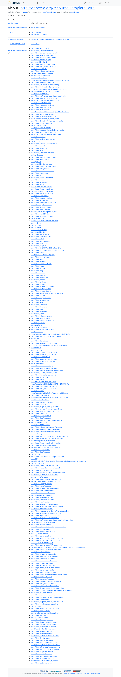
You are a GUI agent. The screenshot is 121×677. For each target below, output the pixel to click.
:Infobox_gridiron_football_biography (45, 649)
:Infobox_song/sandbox (40, 502)
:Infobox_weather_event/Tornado (44, 368)
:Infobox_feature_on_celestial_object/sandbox (48, 472)
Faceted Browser (91, 3)
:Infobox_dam (37, 175)
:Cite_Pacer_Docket (39, 230)
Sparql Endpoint (105, 3)
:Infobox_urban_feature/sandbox (43, 572)
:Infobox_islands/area (39, 615)
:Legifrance (36, 162)
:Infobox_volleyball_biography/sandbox (46, 581)
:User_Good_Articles (39, 69)
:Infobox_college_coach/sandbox (43, 584)
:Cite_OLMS (36, 454)
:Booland (35, 44)
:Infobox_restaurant (39, 182)
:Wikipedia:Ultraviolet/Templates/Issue (45, 447)
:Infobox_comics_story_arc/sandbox (44, 556)
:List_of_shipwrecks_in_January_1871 (45, 100)
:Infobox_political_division (41, 291)
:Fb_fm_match (37, 332)
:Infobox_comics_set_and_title (42, 105)
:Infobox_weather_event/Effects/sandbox (46, 545)
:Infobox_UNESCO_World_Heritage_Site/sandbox (49, 574)
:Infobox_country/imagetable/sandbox (45, 429)
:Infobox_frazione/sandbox (41, 577)
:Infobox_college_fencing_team (43, 71)
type (10, 32)
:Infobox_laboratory (39, 146)
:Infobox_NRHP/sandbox (40, 552)
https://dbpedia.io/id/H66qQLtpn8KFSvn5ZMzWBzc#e (50, 384)
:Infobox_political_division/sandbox (44, 475)
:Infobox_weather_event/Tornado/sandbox (47, 549)
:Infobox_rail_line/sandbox (41, 593)
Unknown (23, 12)
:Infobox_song (37, 309)
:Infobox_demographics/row (42, 620)
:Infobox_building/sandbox (41, 631)
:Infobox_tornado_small (40, 611)
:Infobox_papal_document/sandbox (44, 604)
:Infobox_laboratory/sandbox (42, 658)
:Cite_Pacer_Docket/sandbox (42, 543)
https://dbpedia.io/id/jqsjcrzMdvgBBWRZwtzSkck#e (49, 89)
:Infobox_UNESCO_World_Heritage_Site (46, 248)
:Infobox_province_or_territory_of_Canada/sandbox (50, 511)
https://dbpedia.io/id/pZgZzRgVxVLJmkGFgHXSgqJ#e (49, 393)
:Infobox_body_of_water (40, 257)
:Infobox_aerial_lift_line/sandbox (43, 624)
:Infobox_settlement (39, 305)
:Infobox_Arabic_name (40, 234)
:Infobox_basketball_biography (43, 255)
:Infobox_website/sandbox (41, 654)
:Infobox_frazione (38, 137)
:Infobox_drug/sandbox (40, 452)
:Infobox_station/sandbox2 (41, 599)
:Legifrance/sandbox (39, 477)
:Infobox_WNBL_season (40, 425)
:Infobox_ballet (37, 150)
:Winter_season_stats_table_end (43, 382)
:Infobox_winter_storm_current (43, 663)
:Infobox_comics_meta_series (42, 171)
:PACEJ (34, 459)
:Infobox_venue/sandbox (41, 413)
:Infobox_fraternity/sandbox (42, 640)
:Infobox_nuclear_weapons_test (43, 139)
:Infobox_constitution (39, 173)
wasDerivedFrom (15, 39)
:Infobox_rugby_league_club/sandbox (45, 515)
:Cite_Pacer (36, 227)
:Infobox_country (38, 266)
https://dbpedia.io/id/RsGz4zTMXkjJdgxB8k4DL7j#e (49, 345)
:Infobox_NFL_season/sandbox (43, 493)
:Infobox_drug (37, 271)
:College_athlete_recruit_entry (42, 191)
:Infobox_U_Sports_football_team (44, 361)
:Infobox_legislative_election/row (43, 116)
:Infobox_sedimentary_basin (42, 51)
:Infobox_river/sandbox (40, 110)
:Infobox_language (38, 284)
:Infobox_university (39, 311)
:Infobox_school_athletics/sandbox (44, 642)
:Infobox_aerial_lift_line (40, 214)
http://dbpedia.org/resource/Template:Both (58, 7)
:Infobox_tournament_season (42, 330)
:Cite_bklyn (36, 606)
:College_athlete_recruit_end (42, 189)
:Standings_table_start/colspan (43, 441)
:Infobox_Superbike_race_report (43, 375)
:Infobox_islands (38, 280)
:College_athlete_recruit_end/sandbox (45, 568)
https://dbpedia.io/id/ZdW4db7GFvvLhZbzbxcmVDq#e (50, 80)
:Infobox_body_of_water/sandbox (44, 561)
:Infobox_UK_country (39, 243)
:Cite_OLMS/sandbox (39, 463)
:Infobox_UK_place (38, 246)
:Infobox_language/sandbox (42, 563)
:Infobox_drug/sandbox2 (41, 418)
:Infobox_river (37, 302)
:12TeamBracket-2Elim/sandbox (43, 629)
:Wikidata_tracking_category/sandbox (45, 481)
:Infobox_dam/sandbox (40, 638)
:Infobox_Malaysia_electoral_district (44, 57)
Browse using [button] (28, 3)
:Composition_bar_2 (39, 62)
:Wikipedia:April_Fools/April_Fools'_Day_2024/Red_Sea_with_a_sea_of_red (58, 547)
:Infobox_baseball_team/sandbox (44, 627)
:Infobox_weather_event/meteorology (45, 85)
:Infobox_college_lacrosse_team (43, 66)
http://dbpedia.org (49, 12)
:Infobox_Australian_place (41, 237)
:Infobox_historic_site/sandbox (43, 531)
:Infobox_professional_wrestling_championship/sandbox (52, 520)
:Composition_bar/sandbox (41, 495)
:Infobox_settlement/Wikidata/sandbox (46, 479)
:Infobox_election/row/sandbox (43, 595)
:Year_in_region (37, 155)
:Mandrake (36, 348)
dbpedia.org (74, 12)
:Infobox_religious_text (40, 300)
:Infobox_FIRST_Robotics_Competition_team (47, 457)
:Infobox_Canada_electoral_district (44, 373)
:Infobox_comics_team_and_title (43, 203)
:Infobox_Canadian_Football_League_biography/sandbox (52, 590)
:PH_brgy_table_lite (39, 327)
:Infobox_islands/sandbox (41, 529)
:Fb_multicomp (37, 364)
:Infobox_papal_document (41, 205)
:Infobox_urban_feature (40, 209)
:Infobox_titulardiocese (40, 341)
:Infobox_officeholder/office (42, 178)
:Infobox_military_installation (42, 286)
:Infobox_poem (37, 180)
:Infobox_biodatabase (39, 200)
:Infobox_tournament (39, 377)
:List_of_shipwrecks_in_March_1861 (44, 221)
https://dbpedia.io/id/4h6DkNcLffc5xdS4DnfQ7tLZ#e (49, 398)
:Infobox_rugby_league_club (42, 159)
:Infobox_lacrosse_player (41, 60)
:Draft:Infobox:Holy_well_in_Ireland (44, 661)
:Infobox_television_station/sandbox (45, 411)
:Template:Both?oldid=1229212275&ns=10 (50, 39)
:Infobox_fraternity (38, 275)
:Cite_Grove (36, 223)
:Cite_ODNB (36, 225)
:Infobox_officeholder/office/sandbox (45, 586)
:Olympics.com (37, 325)
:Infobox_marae (37, 391)
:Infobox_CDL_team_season (42, 402)
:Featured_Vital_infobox (40, 76)
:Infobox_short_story (39, 307)
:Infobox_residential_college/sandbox (45, 608)
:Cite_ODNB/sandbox (39, 618)
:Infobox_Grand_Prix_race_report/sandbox (47, 506)
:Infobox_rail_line (38, 296)
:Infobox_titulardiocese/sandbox (43, 445)
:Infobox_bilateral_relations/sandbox (45, 636)
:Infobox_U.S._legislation (40, 241)
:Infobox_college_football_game (43, 157)
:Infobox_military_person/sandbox (44, 554)
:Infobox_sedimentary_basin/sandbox (45, 432)
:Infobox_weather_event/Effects (43, 320)
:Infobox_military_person (41, 289)
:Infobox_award (37, 252)
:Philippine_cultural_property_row (44, 212)
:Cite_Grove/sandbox (39, 534)
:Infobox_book (37, 259)
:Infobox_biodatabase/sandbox (43, 565)
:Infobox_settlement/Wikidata (42, 153)
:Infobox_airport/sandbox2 (41, 123)
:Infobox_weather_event (40, 318)
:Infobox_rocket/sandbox (41, 128)
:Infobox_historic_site (39, 277)
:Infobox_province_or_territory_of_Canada (47, 293)
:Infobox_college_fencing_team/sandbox (46, 427)
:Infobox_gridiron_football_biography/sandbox (48, 527)
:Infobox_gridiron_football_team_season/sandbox (49, 436)
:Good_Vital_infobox (39, 78)
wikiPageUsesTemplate (17, 28)
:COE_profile (36, 350)
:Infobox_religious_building (41, 298)
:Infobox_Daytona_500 (40, 94)
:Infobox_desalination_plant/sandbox (45, 518)
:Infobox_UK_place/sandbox (42, 652)
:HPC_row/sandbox (39, 125)
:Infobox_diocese (38, 268)
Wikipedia (44, 674)
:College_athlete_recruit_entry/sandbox (46, 443)
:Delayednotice (37, 218)
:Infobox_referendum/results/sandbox (45, 647)
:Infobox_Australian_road (41, 103)
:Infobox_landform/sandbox (42, 509)
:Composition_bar (38, 232)
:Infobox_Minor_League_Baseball (43, 354)
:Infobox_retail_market (40, 48)
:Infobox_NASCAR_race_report (42, 55)
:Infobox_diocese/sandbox (41, 470)
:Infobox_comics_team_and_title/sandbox (46, 468)
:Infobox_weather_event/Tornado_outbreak (47, 370)
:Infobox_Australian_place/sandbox (44, 504)
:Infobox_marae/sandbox (41, 525)
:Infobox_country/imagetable (42, 82)
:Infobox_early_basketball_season (44, 386)
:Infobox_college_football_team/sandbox (46, 420)
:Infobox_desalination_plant (42, 216)
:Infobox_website (38, 323)
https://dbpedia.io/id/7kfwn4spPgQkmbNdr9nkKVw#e (50, 112)
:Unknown (36, 32)
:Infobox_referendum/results (42, 114)
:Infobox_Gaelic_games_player (43, 193)
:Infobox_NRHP (37, 239)
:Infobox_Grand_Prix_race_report (43, 166)
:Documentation (38, 28)
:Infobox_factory (38, 273)
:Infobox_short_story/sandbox (42, 491)
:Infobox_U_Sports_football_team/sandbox (47, 602)
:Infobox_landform (38, 282)
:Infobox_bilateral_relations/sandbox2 (45, 645)
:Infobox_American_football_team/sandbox (47, 538)
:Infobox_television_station (41, 207)
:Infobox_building (38, 262)
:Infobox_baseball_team (40, 357)
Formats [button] (40, 3)
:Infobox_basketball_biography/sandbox (46, 513)
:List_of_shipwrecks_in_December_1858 (46, 135)
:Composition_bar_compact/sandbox (45, 91)
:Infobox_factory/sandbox (41, 536)
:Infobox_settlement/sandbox (42, 500)
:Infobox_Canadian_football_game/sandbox (47, 121)
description (13, 23)
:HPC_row (35, 339)
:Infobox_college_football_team (43, 64)
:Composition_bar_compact (41, 164)
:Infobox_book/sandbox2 (41, 416)
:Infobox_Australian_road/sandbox (44, 343)
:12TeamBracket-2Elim (40, 400)
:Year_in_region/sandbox (41, 434)
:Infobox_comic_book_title (41, 264)
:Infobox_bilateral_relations (41, 198)
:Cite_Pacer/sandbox (39, 423)
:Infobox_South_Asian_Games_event (45, 87)
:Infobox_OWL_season (40, 395)
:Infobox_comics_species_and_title (44, 98)
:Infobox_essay (37, 379)
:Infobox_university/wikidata (42, 497)
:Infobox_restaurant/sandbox (42, 579)
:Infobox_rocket (37, 184)
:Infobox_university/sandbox (42, 633)
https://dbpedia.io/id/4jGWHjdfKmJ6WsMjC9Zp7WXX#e (50, 334)
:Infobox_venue (37, 314)
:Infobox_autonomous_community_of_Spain (47, 250)
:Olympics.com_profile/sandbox (43, 522)
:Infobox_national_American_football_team (47, 409)
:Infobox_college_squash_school (43, 388)
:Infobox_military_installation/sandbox (45, 488)
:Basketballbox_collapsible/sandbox (44, 613)
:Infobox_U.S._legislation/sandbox (44, 656)
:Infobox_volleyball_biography (42, 316)
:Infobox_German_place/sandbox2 (44, 622)
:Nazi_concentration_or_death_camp (45, 119)
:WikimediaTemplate (39, 34)
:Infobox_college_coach (40, 169)
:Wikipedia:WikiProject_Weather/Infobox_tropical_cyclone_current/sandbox (58, 461)
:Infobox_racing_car (39, 148)
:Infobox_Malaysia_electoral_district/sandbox (48, 130)
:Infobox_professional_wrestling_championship (48, 96)
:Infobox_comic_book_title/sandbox (44, 466)
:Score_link (36, 141)
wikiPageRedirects (17, 44)
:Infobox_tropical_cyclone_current (44, 53)
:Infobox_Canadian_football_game (44, 352)
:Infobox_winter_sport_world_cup (44, 359)
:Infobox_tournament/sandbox (43, 570)
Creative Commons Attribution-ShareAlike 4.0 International (82, 674)
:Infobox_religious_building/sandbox (45, 407)
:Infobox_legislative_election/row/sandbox (47, 597)
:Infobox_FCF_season (39, 404)
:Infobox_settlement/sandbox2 (43, 559)
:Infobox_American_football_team (44, 144)
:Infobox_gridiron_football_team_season (46, 336)
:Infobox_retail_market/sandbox (43, 132)
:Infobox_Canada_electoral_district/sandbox (47, 588)
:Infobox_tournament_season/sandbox (45, 540)
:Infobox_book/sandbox (40, 450)
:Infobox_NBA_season (39, 196)
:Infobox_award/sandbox (41, 486)
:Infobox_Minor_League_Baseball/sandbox (47, 438)
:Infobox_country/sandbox (41, 484)
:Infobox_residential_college (42, 366)
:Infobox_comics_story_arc (41, 107)
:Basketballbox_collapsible (41, 187)
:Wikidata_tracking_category (42, 73)
